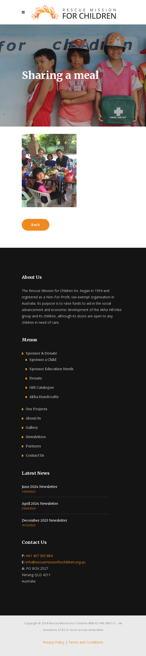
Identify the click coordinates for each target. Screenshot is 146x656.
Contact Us (35, 455)
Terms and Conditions (85, 642)
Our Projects (36, 409)
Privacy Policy (53, 642)
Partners (33, 446)
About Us (33, 418)
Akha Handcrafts (43, 397)
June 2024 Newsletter (39, 486)
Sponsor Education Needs (51, 369)
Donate (35, 378)
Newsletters (36, 437)
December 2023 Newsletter (44, 520)
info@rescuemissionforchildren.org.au (55, 562)
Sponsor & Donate (41, 353)
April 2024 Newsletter (40, 503)
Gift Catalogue (41, 387)
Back (35, 224)
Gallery (32, 427)
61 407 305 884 (39, 555)
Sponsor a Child (42, 359)
